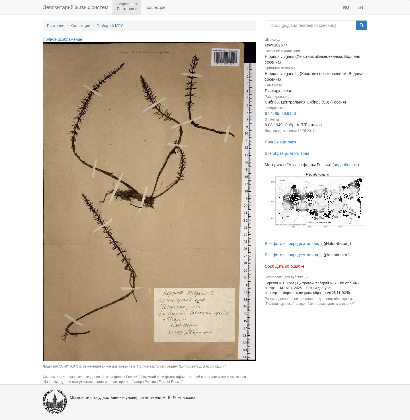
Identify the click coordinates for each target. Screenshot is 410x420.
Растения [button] (127, 9)
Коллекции (155, 7)
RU (346, 7)
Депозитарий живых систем (75, 7)
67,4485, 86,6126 (280, 113)
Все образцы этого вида (287, 153)
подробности (346, 165)
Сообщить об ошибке (284, 266)
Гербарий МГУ (110, 25)
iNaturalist (50, 382)
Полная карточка (280, 142)
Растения (55, 25)
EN (360, 7)
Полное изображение (62, 39)
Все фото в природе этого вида (294, 243)
